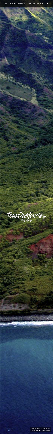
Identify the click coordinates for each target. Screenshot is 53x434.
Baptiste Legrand (42, 428)
